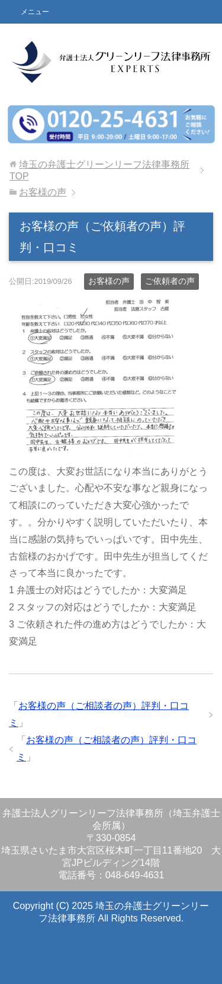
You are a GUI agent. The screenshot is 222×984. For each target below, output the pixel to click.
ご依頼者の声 (170, 281)
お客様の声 (109, 281)
